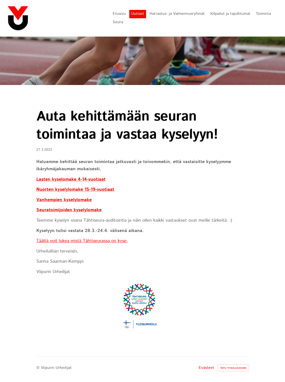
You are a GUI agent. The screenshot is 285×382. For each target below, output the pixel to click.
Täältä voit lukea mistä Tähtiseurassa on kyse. (82, 241)
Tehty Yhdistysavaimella (233, 368)
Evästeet (206, 368)
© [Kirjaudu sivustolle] (38, 368)
